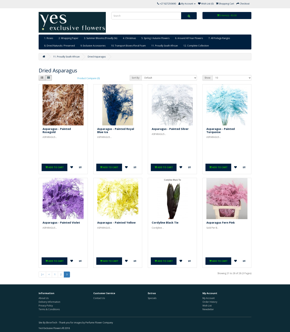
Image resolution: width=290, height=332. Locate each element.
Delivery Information (49, 301)
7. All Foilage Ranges (219, 38)
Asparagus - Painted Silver (170, 129)
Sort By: (136, 77)
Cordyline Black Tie (165, 222)
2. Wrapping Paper (68, 38)
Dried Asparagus (97, 56)
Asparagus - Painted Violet (61, 222)
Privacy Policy (46, 305)
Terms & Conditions (49, 309)
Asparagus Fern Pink (220, 222)
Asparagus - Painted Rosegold (57, 130)
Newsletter (208, 309)
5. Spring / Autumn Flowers (155, 38)
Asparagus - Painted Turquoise (220, 130)
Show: (208, 77)
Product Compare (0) (88, 78)
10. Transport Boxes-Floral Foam (128, 45)
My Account (208, 298)
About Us (44, 298)
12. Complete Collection (196, 45)
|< (42, 274)
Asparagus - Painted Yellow (116, 222)
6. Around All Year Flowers (189, 38)
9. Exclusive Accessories (92, 45)
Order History (209, 301)
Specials (152, 298)
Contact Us (99, 298)
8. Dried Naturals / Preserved (59, 45)
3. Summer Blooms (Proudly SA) (100, 38)
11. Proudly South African (164, 45)
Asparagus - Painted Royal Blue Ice (115, 130)
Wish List (207, 305)
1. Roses (48, 38)
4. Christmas (129, 38)
